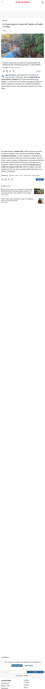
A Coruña (26, 682)
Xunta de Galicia (27, 175)
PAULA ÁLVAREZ (4, 202)
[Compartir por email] (7, 71)
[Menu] (2, 2)
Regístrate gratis (17, 665)
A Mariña (26, 685)
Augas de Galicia (10, 75)
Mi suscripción (5, 683)
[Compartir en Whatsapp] (3, 71)
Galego (26, 675)
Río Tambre (11, 175)
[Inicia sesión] (42, 2)
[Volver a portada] (22, 2)
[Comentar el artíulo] (38, 71)
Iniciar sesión (29, 665)
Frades (30, 82)
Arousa (26, 687)
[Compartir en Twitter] (13, 71)
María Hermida (4, 194)
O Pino (37, 82)
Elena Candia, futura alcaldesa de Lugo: (17, 199)
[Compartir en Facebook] (10, 71)
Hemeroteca (4, 688)
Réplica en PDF (5, 685)
